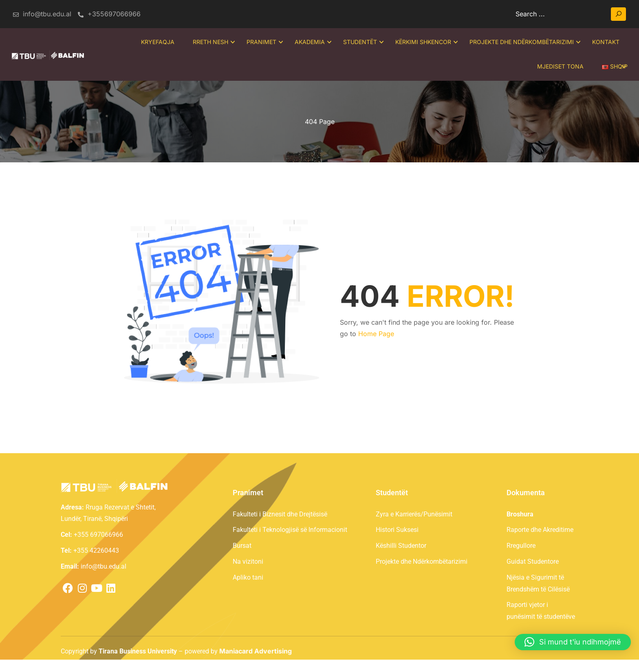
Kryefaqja (157, 42)
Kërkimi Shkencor (422, 42)
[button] (573, 642)
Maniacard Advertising (255, 651)
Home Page (376, 334)
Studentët (359, 42)
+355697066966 (109, 14)
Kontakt (605, 42)
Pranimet (260, 42)
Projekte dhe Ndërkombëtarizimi (521, 42)
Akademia (309, 42)
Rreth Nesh (209, 42)
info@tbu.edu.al (41, 14)
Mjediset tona (559, 66)
